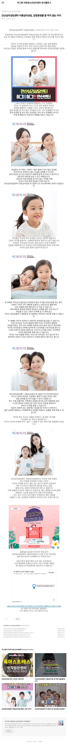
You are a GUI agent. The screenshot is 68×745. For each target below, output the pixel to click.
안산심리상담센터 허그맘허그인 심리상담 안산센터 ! (16, 636)
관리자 (40, 741)
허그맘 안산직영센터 (15, 625)
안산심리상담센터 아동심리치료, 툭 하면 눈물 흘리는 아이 (17, 632)
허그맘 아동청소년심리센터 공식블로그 (34, 2)
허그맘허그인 (7, 625)
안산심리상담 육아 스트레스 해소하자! (12, 630)
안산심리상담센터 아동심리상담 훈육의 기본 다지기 (16, 634)
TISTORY (34, 741)
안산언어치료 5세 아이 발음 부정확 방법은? (14, 628)
